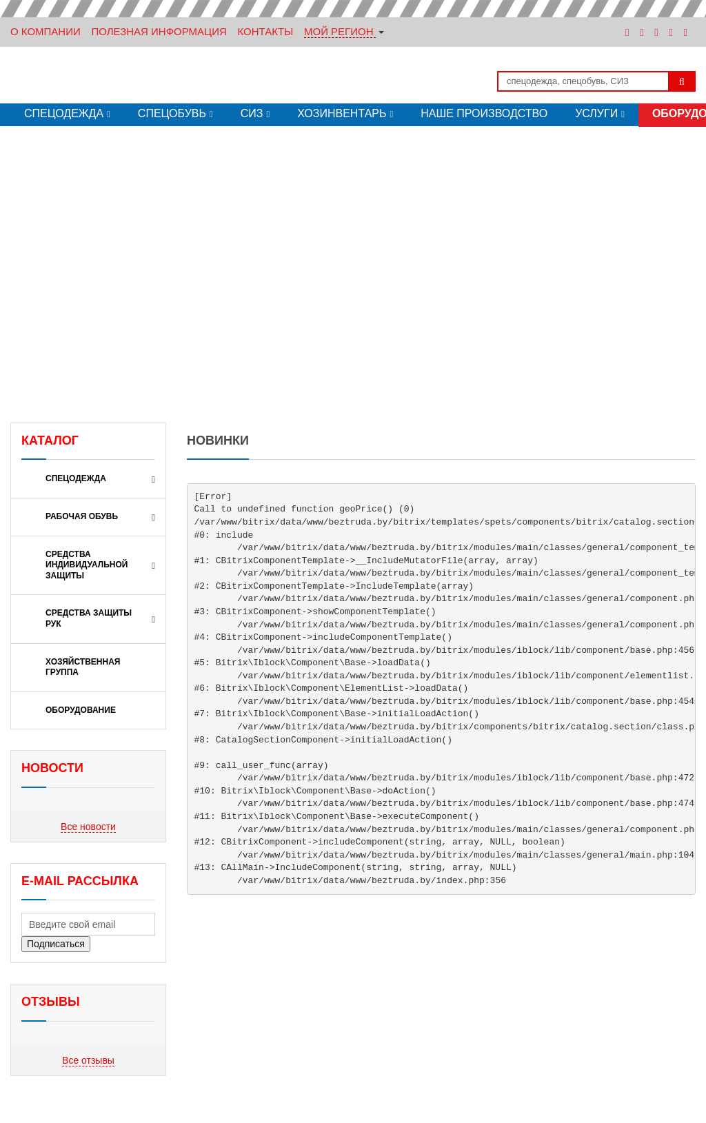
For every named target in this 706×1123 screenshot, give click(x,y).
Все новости (88, 826)
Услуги (596, 113)
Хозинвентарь (341, 113)
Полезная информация (158, 31)
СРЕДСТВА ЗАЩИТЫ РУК (89, 618)
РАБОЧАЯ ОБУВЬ (82, 516)
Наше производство (484, 113)
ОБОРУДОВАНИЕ (81, 710)
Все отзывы (88, 1060)
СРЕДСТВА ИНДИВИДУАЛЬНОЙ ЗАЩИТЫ (87, 564)
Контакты (265, 31)
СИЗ (252, 113)
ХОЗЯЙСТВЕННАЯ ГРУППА (83, 667)
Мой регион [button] (339, 31)
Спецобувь (172, 113)
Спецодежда (63, 113)
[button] (14, 264)
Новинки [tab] (218, 440)
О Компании (45, 31)
